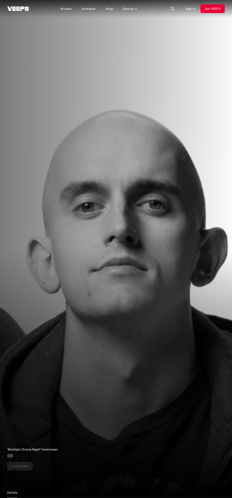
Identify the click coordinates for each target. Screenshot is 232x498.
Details (12, 492)
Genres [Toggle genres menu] (130, 8)
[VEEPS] (18, 9)
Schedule (89, 8)
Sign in (190, 8)
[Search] (172, 8)
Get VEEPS (212, 8)
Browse (66, 8)
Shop (109, 8)
